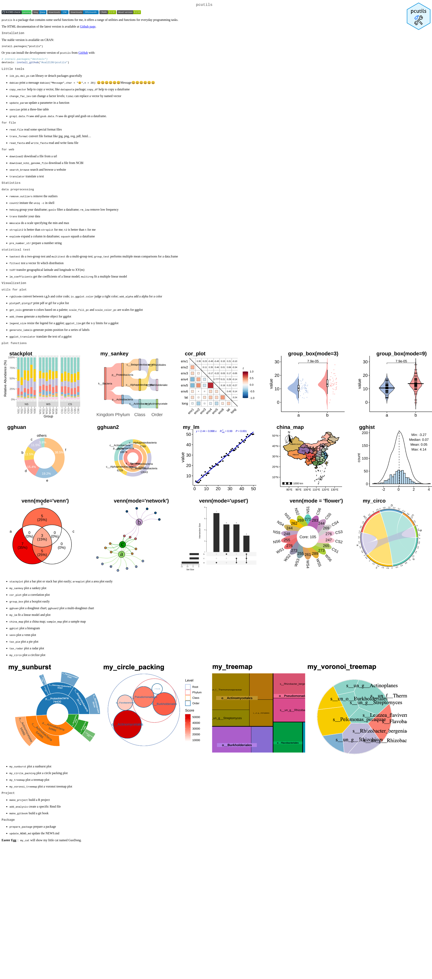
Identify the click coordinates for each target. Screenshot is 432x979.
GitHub (83, 54)
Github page (87, 27)
